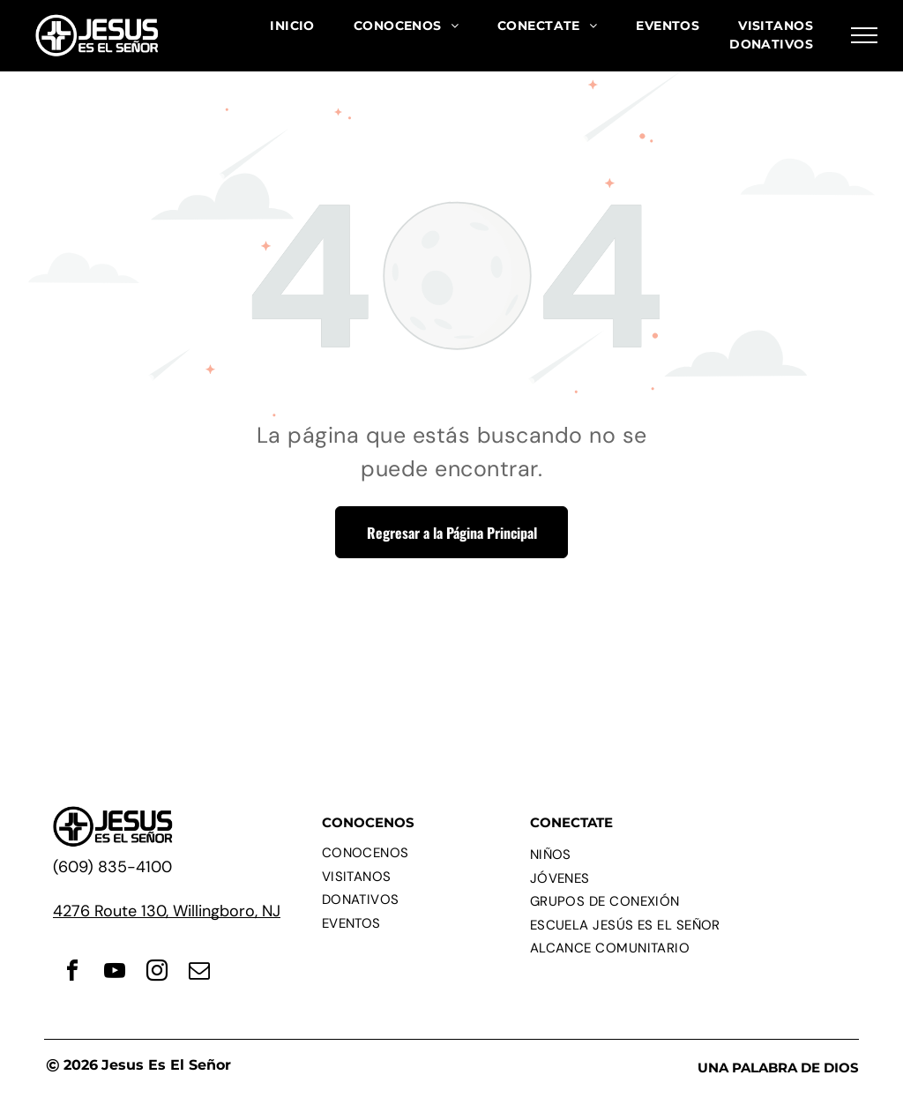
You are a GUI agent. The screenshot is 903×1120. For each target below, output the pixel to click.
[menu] (864, 35)
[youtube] (114, 973)
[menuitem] (292, 26)
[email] (199, 973)
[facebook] (72, 973)
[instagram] (157, 973)
